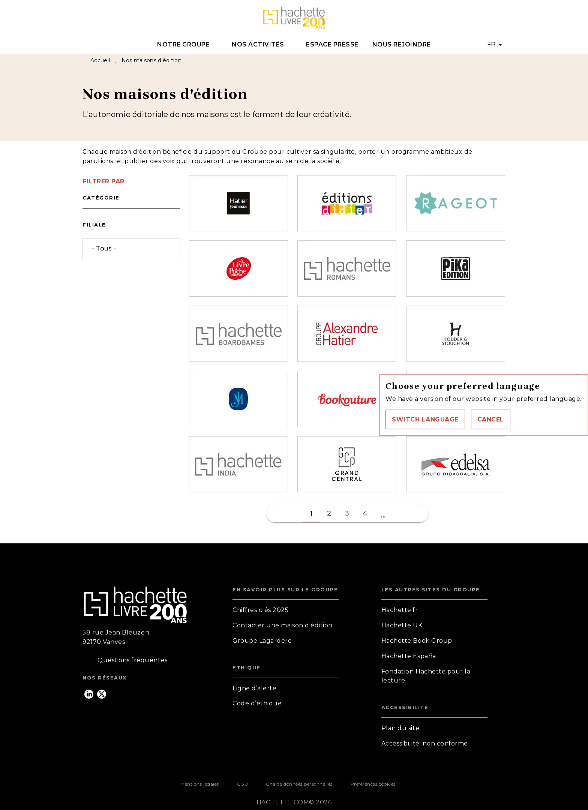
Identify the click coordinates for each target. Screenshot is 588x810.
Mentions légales (199, 784)
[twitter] (101, 694)
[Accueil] (294, 18)
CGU (242, 784)
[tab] (187, 45)
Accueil (100, 60)
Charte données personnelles (299, 784)
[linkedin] (88, 694)
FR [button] (491, 44)
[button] (425, 419)
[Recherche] (496, 18)
